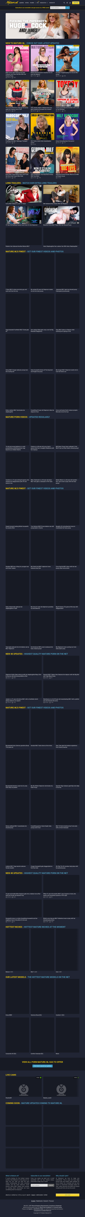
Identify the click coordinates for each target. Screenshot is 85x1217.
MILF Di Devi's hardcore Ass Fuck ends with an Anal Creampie (66, 826)
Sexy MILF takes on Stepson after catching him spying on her (65, 330)
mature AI (52, 2)
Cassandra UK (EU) (11, 1053)
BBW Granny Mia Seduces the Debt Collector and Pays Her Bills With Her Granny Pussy (16, 74)
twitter (45, 1195)
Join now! (67, 1195)
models (32, 2)
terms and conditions (46, 1207)
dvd (38, 2)
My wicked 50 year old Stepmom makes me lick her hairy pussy (42, 290)
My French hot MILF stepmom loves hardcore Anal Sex (41, 567)
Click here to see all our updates (42, 1066)
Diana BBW (9, 1015)
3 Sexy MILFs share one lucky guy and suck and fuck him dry (16, 290)
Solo (57, 972)
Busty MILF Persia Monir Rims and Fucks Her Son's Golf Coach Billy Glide (17, 175)
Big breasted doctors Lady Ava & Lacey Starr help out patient (16, 786)
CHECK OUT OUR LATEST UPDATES (43, 43)
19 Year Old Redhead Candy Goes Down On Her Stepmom (21, 225)
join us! (75, 3)
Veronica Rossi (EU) (36, 1015)
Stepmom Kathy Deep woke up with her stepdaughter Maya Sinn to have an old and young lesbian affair (23, 675)
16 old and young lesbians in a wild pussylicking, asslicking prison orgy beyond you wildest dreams (15, 448)
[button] (77, 951)
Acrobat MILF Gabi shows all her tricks (41, 745)
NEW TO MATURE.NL (15, 43)
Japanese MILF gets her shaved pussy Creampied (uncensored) (66, 290)
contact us (14, 1195)
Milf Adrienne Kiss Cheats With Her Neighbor (55, 203)
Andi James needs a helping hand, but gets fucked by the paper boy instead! (41, 108)
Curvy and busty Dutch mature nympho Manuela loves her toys (66, 411)
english (33, 1201)
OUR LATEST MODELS (16, 977)
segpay (33, 1195)
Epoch (30, 1209)
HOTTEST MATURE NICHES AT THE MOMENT (45, 927)
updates (21, 2)
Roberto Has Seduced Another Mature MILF (18, 246)
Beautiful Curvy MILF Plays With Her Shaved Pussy (57, 225)
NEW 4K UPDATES (14, 654)
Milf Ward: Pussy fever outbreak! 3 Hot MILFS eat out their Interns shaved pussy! (67, 447)
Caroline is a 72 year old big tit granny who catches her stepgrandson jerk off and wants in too (17, 481)
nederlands (39, 1201)
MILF (32, 972)
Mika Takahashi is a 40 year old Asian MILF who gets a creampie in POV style (41, 480)
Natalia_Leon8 (47, 1098)
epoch (28, 1195)
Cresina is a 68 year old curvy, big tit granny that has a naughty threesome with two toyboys (42, 448)
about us (8, 1195)
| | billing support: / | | (26, 1195)
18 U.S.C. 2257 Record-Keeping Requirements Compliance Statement (42, 1205)
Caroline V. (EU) (60, 1015)
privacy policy (58, 1207)
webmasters (39, 1195)
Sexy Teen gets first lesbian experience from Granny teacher (66, 746)
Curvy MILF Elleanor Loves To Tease (16, 203)
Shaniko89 (9, 1098)
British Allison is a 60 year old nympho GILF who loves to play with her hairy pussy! (66, 481)
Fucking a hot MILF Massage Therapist (16, 141)
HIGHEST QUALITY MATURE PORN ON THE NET (46, 654)
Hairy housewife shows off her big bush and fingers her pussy (42, 370)
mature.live (44, 2)
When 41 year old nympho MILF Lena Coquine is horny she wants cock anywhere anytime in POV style (59, 894)
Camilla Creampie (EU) (37, 1053)
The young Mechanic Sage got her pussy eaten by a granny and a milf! (17, 108)
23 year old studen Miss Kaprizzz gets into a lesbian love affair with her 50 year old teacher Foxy (23, 894)
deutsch (46, 1201)
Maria (57, 1053)
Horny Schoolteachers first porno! (65, 141)
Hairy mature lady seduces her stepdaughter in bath (14, 607)
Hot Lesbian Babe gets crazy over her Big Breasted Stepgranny (42, 330)
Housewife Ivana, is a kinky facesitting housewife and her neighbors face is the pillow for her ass (21, 919)
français (51, 1201)
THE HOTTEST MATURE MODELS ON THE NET (49, 977)
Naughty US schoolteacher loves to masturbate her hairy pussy (65, 527)
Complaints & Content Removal (42, 1210)
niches (27, 2)
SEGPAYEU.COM (38, 1209)
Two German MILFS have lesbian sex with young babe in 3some (42, 527)
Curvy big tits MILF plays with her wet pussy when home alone (66, 567)
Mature (8, 972)
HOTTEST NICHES (14, 927)
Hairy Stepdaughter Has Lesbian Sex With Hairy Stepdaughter (60, 246)
